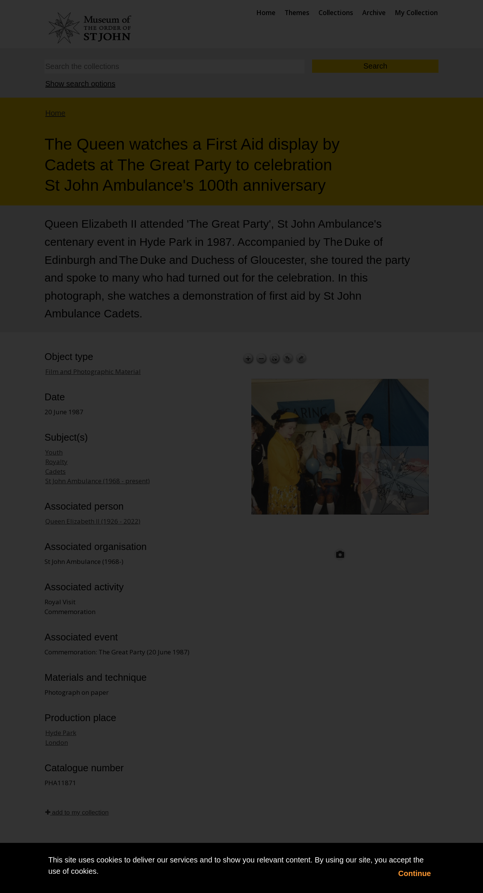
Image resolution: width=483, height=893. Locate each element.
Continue (414, 873)
